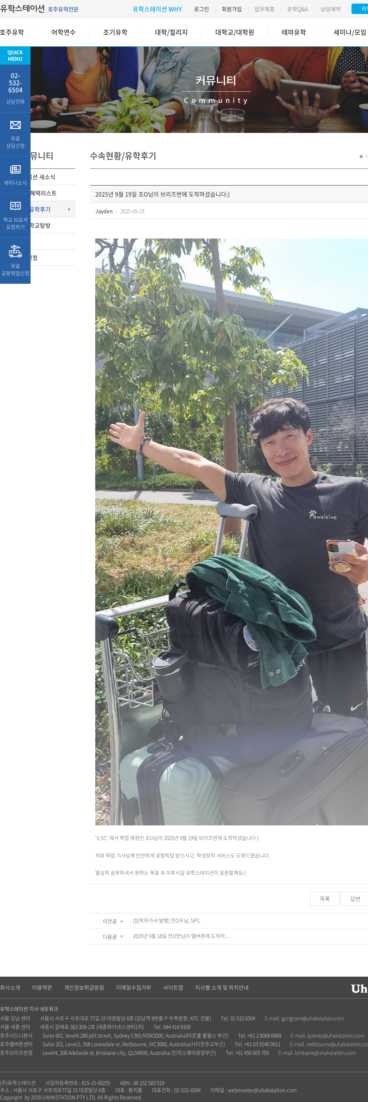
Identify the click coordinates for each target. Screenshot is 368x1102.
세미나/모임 (350, 32)
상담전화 (15, 88)
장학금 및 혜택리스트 (31, 193)
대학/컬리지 (171, 32)
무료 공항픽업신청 (15, 261)
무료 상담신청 (15, 134)
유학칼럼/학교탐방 (28, 225)
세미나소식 (15, 175)
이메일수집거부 (133, 987)
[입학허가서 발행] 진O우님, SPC (166, 920)
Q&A (11, 241)
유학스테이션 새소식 (30, 176)
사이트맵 (173, 987)
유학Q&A (297, 9)
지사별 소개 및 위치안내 (222, 987)
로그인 (201, 9)
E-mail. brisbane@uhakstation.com (317, 1052)
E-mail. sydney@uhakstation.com (327, 1035)
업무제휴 (264, 9)
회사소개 (10, 987)
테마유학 (294, 32)
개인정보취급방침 (84, 987)
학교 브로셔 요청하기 (15, 215)
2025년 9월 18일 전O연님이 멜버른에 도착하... (181, 935)
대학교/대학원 (234, 32)
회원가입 (232, 9)
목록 (325, 899)
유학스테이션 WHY (157, 8)
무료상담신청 (21, 257)
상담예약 (331, 9)
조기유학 (115, 32)
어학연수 (63, 32)
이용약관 (42, 987)
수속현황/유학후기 (28, 209)
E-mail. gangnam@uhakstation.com (304, 1018)
